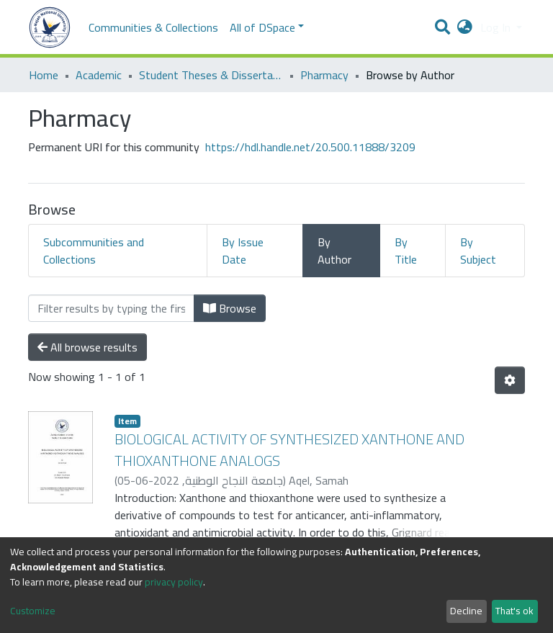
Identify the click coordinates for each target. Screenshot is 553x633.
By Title (406, 250)
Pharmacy (324, 75)
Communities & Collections (153, 27)
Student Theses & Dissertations (211, 75)
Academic (99, 75)
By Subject (478, 250)
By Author (334, 250)
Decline (466, 610)
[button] (464, 27)
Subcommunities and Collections (93, 250)
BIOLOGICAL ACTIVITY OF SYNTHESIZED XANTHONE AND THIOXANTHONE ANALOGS (289, 450)
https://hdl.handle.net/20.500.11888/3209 (310, 147)
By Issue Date (243, 250)
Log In (496, 27)
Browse (229, 308)
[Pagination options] (510, 380)
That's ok (514, 610)
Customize (32, 611)
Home (43, 75)
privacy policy (174, 582)
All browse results (87, 347)
